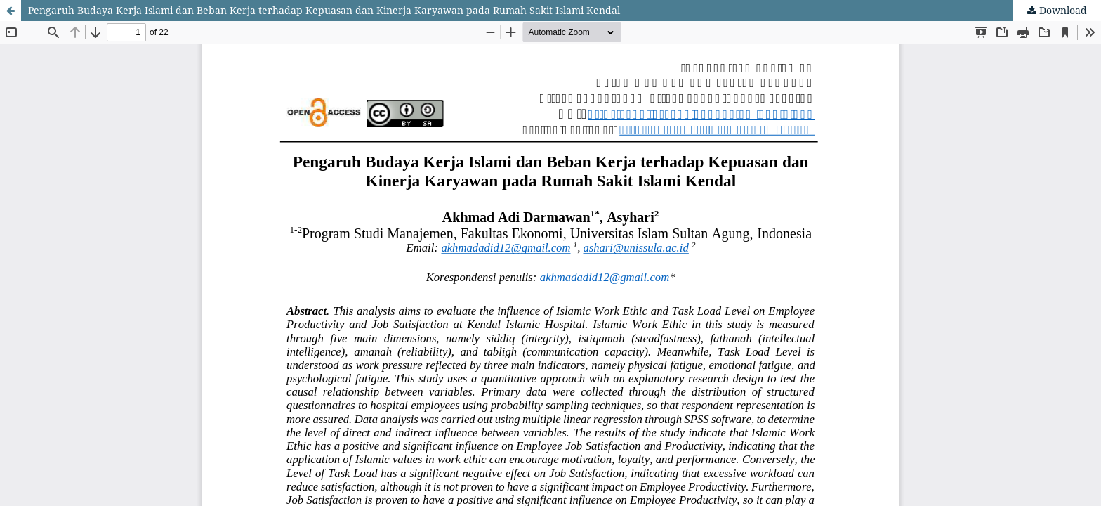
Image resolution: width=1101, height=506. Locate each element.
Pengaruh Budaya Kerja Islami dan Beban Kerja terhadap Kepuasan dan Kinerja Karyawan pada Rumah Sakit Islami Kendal (324, 10)
